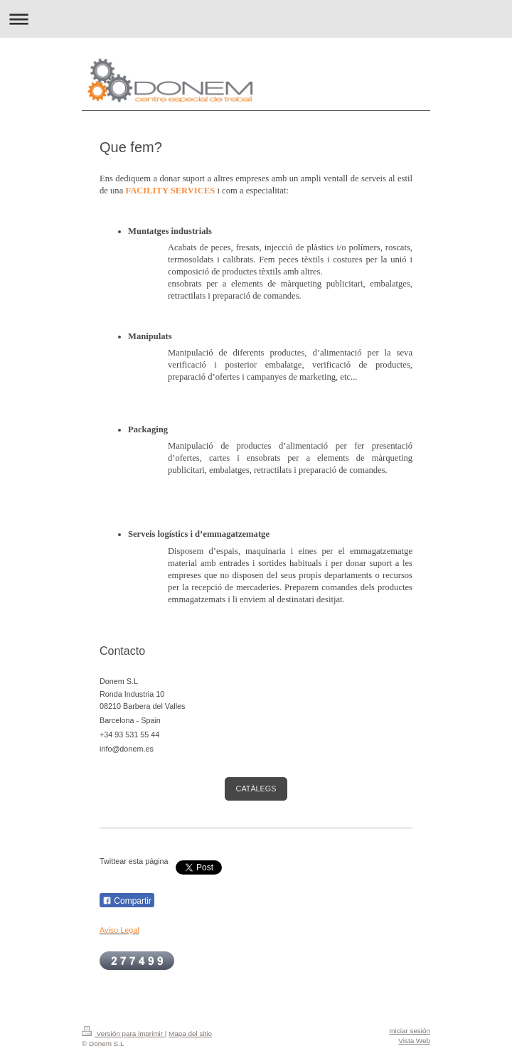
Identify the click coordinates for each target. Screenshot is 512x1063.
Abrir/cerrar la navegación (256, 19)
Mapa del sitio (190, 1033)
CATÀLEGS (256, 788)
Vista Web (414, 1041)
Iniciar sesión (409, 1031)
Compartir (126, 901)
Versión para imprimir (123, 1033)
